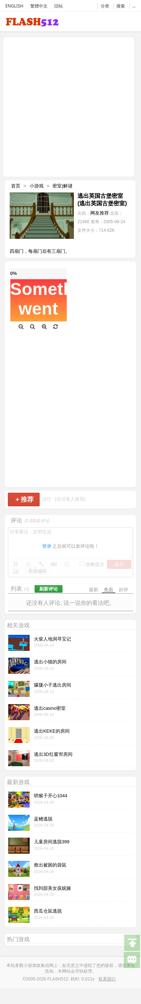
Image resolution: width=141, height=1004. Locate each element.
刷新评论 (48, 589)
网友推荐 (99, 213)
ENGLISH (14, 6)
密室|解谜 (62, 186)
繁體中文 (38, 6)
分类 (105, 6)
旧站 (58, 6)
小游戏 (37, 186)
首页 (15, 186)
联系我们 (107, 979)
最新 (93, 589)
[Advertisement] (67, 106)
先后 (108, 589)
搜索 (120, 6)
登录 (46, 546)
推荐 (24, 499)
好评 (123, 589)
